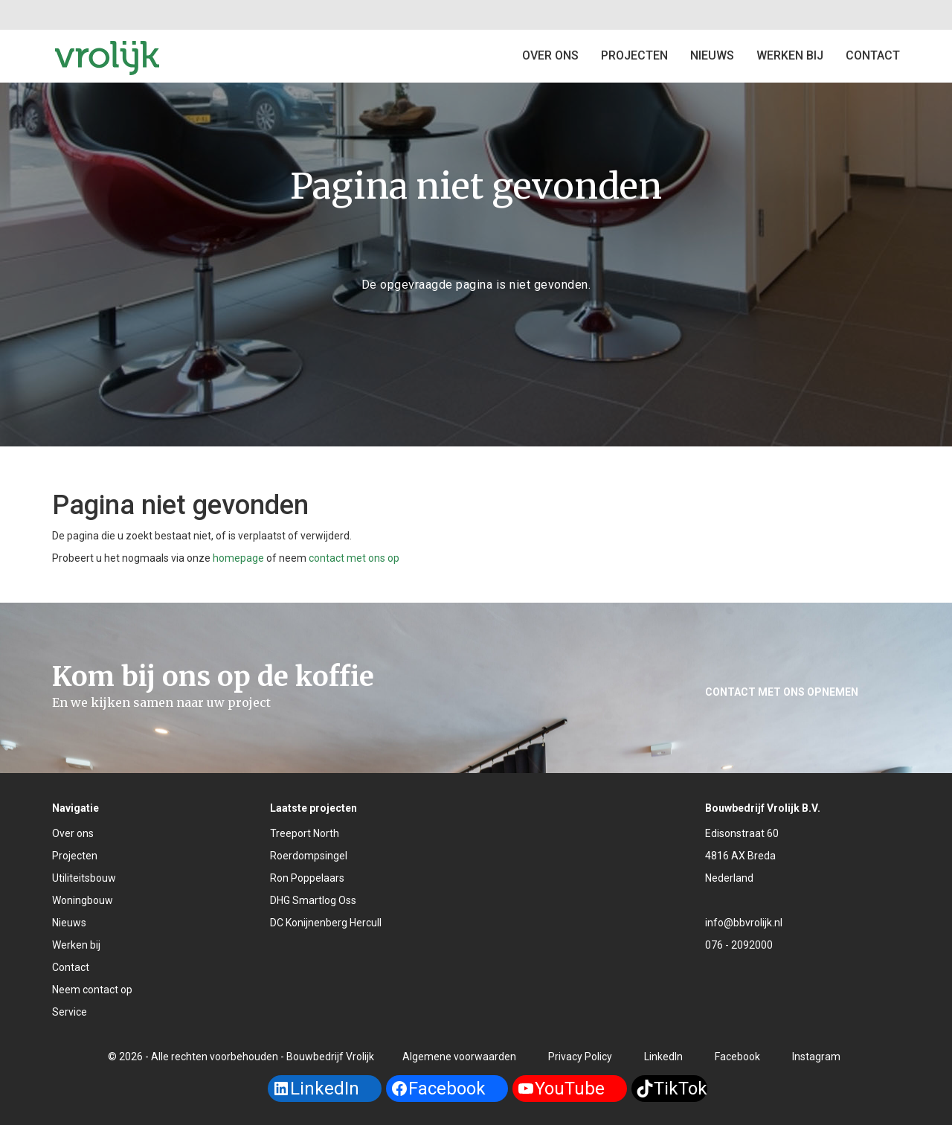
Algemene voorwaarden (459, 1056)
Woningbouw (82, 900)
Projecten (74, 856)
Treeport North (304, 833)
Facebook (737, 1056)
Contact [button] (873, 55)
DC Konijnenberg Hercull (326, 923)
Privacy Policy (580, 1056)
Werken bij (789, 55)
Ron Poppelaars (307, 878)
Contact (70, 967)
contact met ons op (354, 558)
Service (69, 1012)
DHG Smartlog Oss (313, 900)
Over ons (550, 55)
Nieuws (712, 55)
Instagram (816, 1056)
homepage (238, 558)
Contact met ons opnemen (781, 692)
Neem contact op (92, 990)
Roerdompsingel (308, 856)
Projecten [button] (634, 55)
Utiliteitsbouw (84, 878)
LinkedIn (663, 1056)
